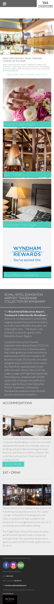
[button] (4, 3)
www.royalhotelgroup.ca (8, 593)
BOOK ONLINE (13, 464)
